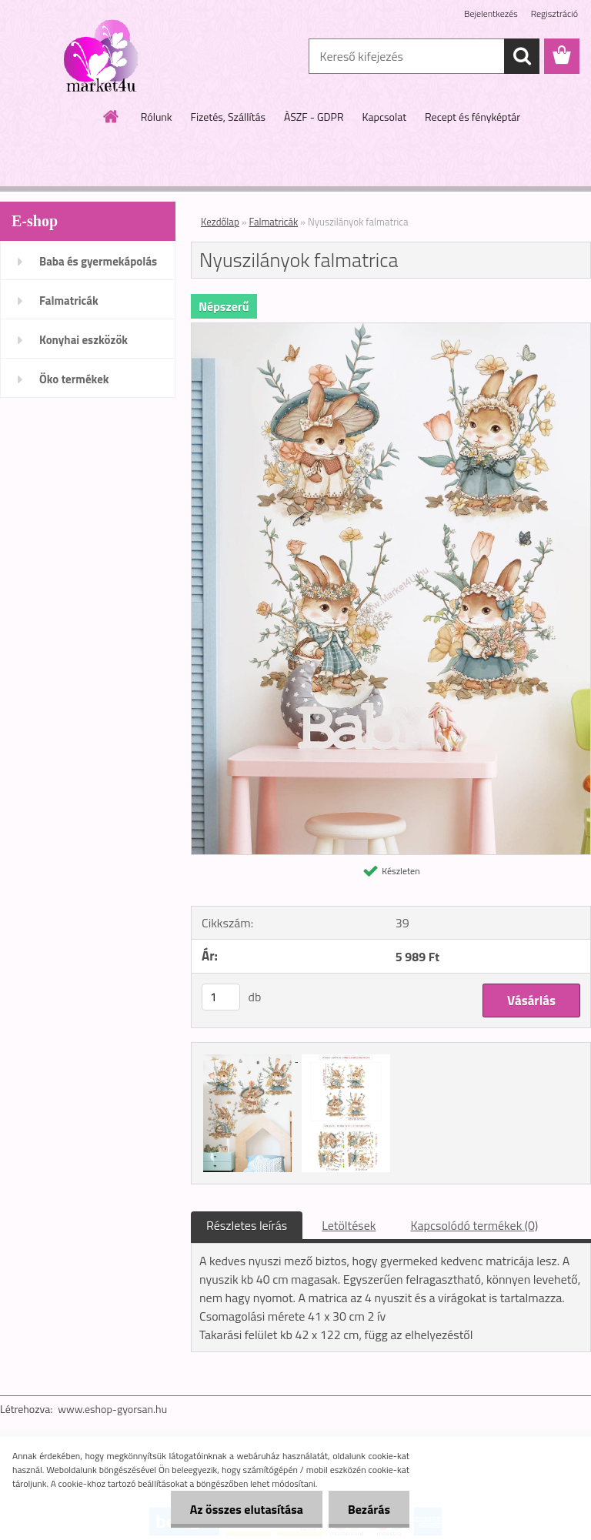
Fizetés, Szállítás (228, 117)
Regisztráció (554, 13)
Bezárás (369, 1509)
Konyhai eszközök (83, 340)
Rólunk (156, 117)
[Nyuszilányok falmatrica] (391, 329)
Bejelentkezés (491, 13)
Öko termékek (74, 379)
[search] (521, 56)
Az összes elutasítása (246, 1509)
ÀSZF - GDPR (314, 117)
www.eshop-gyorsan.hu (112, 1409)
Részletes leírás (246, 1225)
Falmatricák (68, 300)
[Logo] (106, 56)
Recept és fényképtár (472, 117)
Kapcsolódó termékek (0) (474, 1225)
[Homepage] (111, 116)
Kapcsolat (384, 117)
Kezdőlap (220, 221)
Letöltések (349, 1225)
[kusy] (221, 997)
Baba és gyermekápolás (98, 261)
